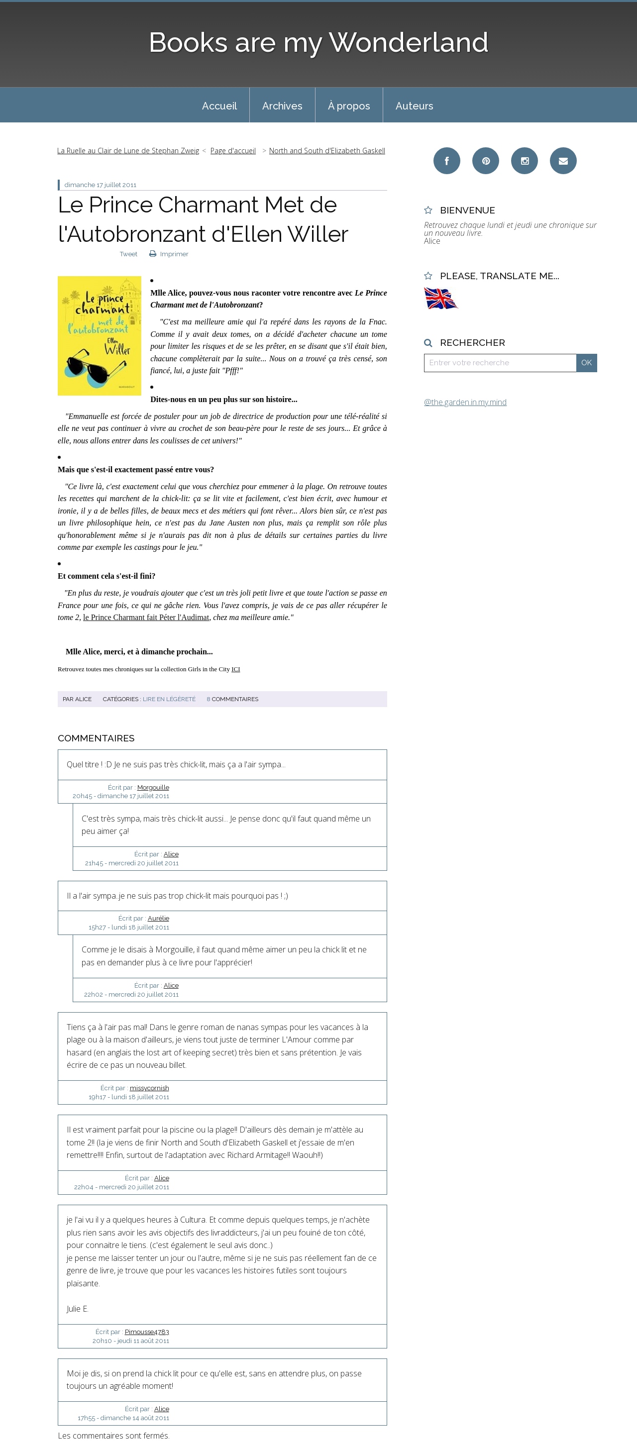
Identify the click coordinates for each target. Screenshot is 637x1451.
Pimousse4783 (147, 1332)
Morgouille (153, 787)
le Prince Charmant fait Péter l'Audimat (146, 617)
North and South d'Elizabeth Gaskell (327, 150)
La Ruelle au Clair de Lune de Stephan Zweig (128, 150)
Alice (171, 854)
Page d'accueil (233, 150)
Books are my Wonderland (318, 42)
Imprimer (169, 254)
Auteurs (414, 106)
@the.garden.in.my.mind (465, 402)
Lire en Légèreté (169, 699)
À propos (349, 106)
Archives (282, 106)
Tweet (128, 254)
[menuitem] (219, 105)
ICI (235, 669)
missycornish (149, 1088)
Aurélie (158, 918)
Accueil (219, 106)
